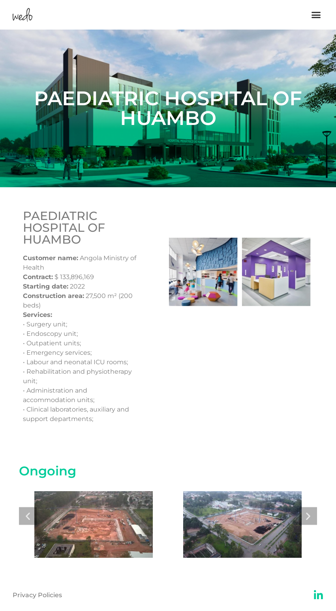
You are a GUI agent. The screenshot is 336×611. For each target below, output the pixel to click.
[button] (315, 14)
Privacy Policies (37, 595)
